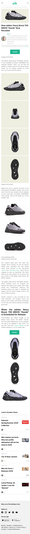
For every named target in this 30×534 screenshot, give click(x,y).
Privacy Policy (21, 527)
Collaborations (17, 525)
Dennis (8, 34)
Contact (3, 529)
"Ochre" (3, 270)
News (5, 7)
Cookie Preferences (14, 529)
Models (9, 525)
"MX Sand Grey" (14, 270)
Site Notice (4, 527)
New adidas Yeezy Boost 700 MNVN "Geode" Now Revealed (17, 7)
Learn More (26, 46)
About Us (12, 527)
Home (2, 7)
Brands (3, 525)
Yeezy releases (19, 325)
